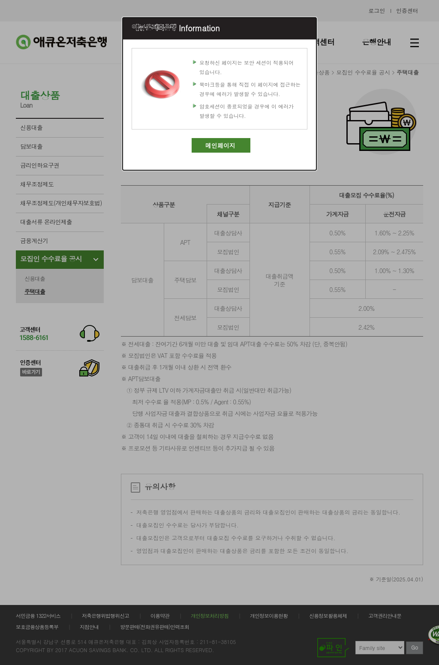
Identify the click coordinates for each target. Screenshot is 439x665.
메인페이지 (220, 145)
